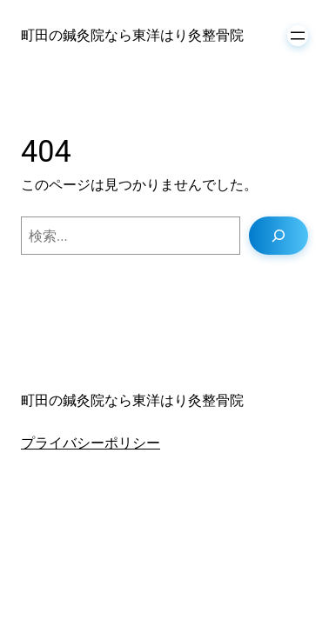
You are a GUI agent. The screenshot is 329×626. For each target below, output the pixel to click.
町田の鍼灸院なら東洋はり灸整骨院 (132, 35)
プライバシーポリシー (90, 443)
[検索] (278, 235)
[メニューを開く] (297, 35)
